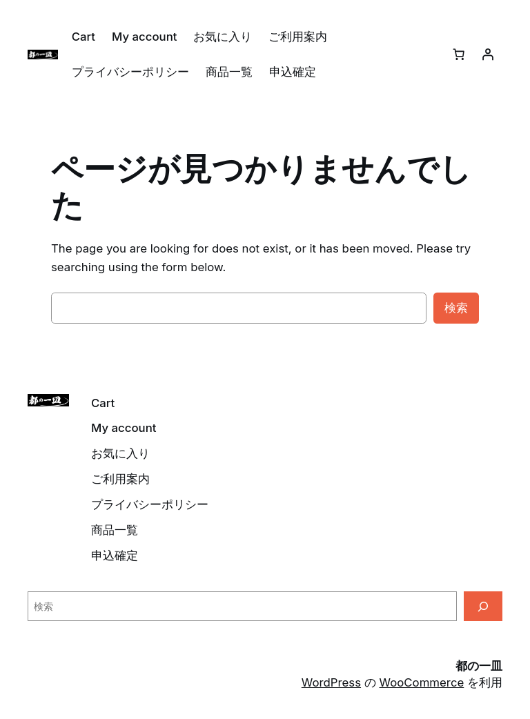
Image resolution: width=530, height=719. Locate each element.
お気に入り (222, 36)
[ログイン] (487, 54)
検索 (456, 308)
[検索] (483, 606)
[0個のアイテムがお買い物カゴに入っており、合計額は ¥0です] (458, 54)
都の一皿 (478, 666)
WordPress (331, 682)
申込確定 (292, 72)
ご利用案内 (297, 36)
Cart (83, 36)
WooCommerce (422, 682)
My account (144, 36)
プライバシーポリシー (130, 72)
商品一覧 (229, 72)
